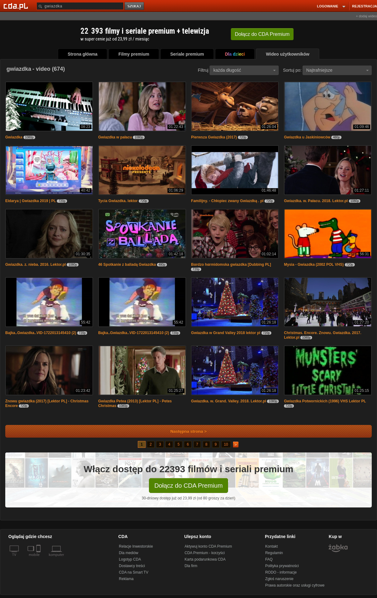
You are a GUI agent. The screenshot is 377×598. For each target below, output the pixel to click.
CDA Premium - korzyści (204, 553)
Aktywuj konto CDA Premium (208, 546)
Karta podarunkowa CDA (205, 559)
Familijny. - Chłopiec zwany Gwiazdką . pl (227, 201)
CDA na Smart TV (133, 572)
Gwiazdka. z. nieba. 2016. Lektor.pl (35, 264)
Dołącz (262, 34)
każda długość (244, 70)
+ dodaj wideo (366, 16)
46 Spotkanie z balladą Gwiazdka (127, 264)
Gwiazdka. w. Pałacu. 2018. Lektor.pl (316, 201)
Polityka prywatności (282, 566)
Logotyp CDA (130, 559)
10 (226, 444)
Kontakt (271, 546)
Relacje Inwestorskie (136, 546)
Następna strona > (184, 431)
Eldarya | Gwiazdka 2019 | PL (30, 201)
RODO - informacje (281, 572)
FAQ (269, 559)
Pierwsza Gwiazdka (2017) (214, 137)
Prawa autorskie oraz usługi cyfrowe (294, 585)
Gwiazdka (13, 137)
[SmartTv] (39, 558)
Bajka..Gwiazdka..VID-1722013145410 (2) (40, 333)
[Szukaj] (80, 6)
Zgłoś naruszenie (279, 579)
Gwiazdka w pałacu (115, 137)
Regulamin (274, 553)
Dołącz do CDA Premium (188, 485)
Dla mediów (128, 553)
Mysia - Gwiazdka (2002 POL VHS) (314, 264)
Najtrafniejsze (337, 70)
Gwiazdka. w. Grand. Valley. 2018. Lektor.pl (228, 401)
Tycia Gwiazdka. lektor (118, 201)
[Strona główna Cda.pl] (16, 6)
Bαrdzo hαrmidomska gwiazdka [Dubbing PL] (231, 264)
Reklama (126, 579)
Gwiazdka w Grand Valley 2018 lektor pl (225, 333)
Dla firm (190, 566)
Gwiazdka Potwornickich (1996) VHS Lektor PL (325, 401)
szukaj (135, 6)
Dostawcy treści (132, 566)
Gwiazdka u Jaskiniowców (307, 137)
